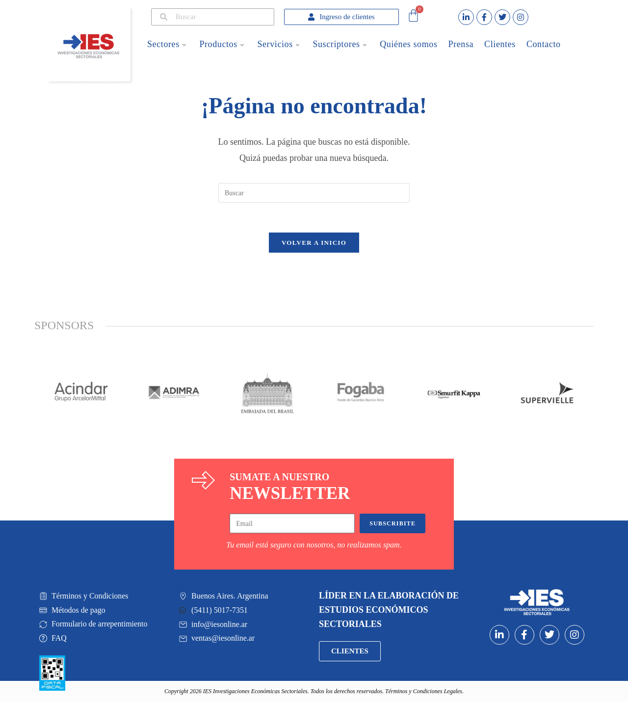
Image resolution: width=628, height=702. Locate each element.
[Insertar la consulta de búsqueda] (314, 193)
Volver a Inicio (314, 242)
